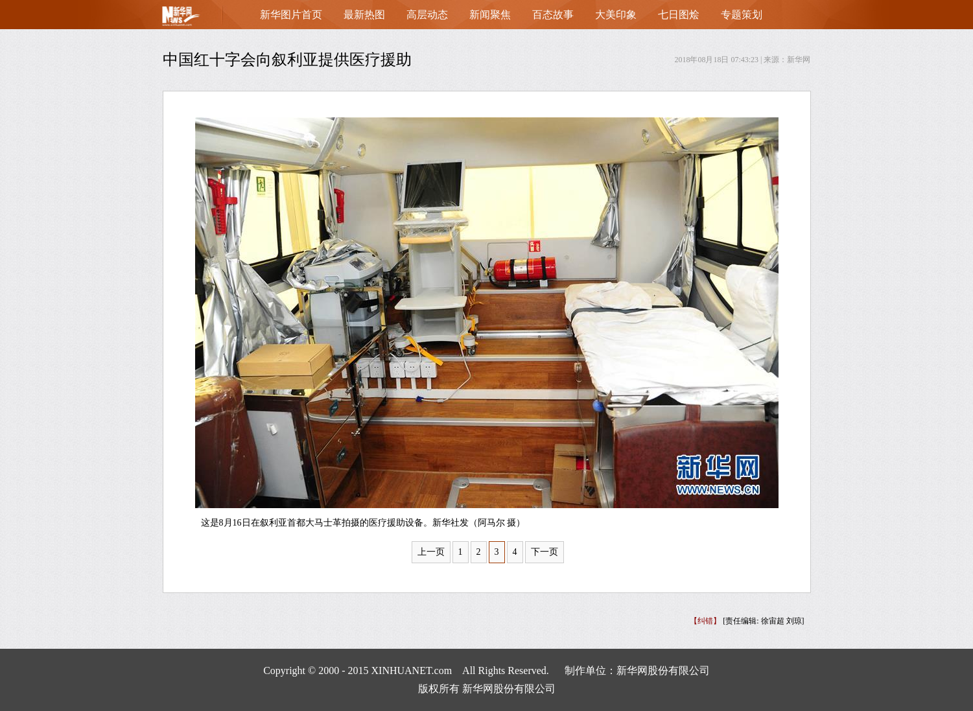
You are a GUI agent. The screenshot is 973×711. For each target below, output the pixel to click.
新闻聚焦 (490, 14)
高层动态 (427, 14)
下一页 (544, 552)
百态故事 (553, 14)
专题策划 (741, 14)
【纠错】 (705, 620)
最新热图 (364, 14)
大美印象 (616, 14)
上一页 (431, 552)
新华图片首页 (291, 14)
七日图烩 (678, 14)
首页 (201, 19)
